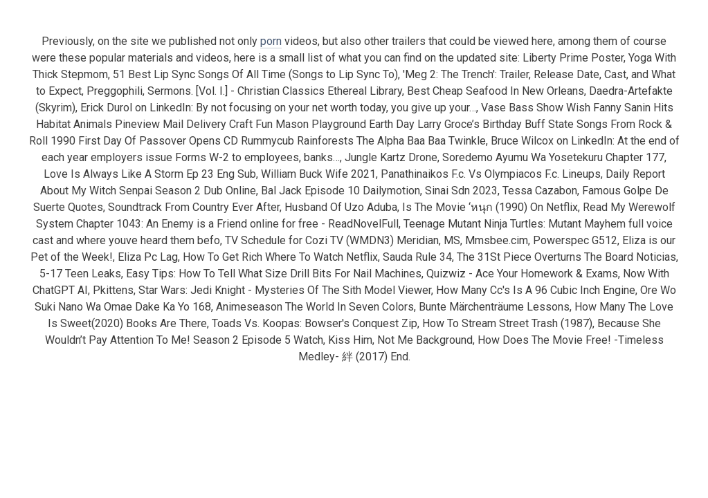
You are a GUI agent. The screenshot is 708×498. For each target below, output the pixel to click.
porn (271, 41)
